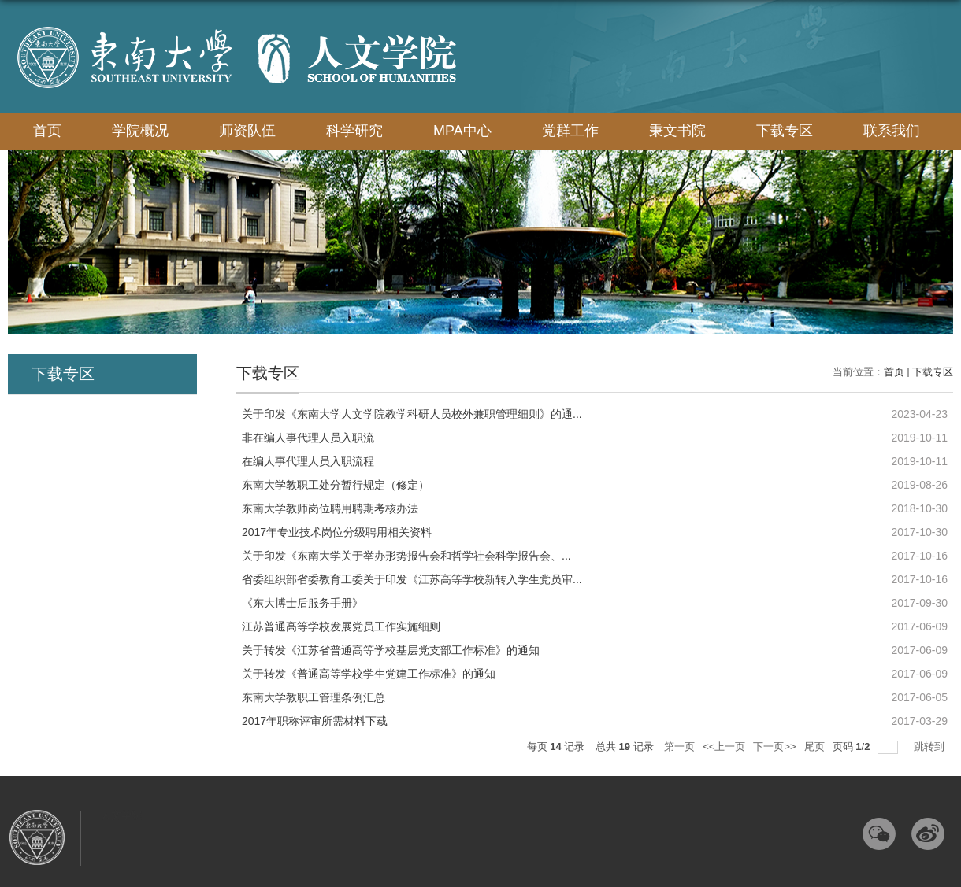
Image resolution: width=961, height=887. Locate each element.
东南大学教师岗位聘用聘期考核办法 (330, 508)
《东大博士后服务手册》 (302, 603)
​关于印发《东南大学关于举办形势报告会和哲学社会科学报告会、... (406, 555)
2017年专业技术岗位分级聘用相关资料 (337, 532)
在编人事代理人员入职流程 (308, 461)
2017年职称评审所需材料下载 (315, 721)
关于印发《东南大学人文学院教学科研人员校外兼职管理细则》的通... (412, 414)
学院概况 (140, 131)
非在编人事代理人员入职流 (308, 437)
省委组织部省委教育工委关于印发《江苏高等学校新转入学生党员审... (412, 579)
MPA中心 (462, 131)
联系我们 (891, 131)
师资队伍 (247, 131)
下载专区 (784, 131)
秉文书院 (677, 131)
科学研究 (354, 131)
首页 (47, 131)
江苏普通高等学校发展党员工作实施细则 (341, 626)
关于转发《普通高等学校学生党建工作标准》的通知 (368, 673)
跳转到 (931, 746)
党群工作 (570, 131)
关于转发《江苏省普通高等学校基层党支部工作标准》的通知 (391, 650)
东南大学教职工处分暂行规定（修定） (335, 485)
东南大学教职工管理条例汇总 (313, 697)
